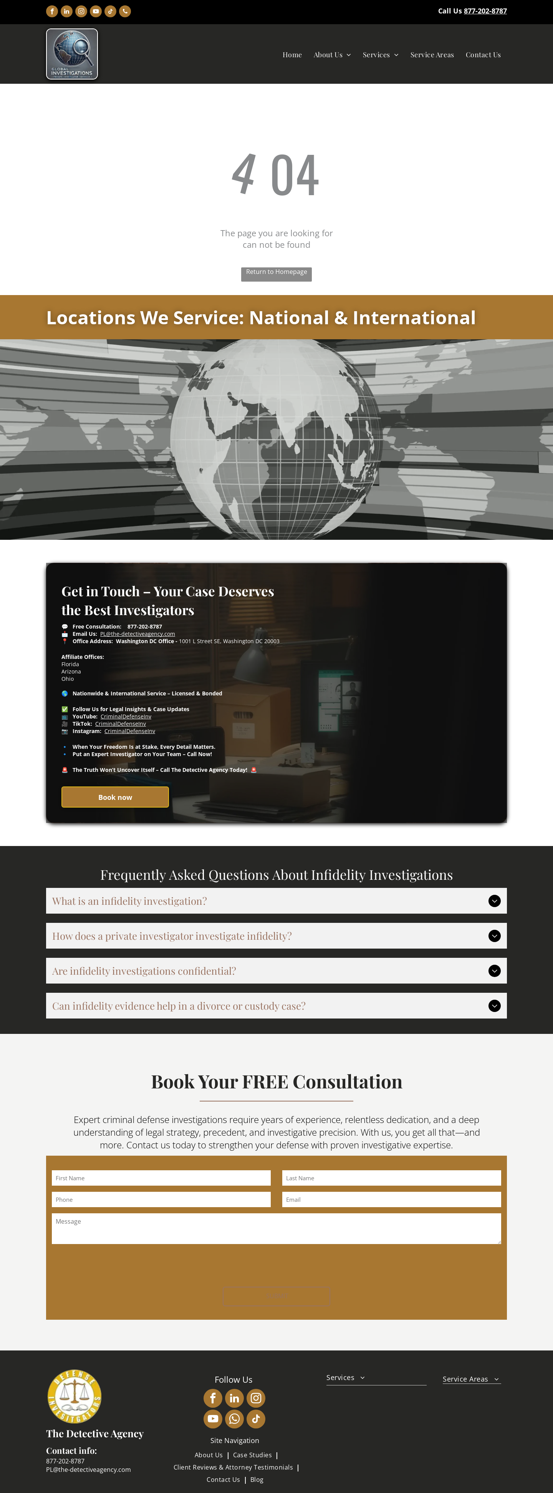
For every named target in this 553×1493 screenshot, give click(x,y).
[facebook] (52, 12)
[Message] (276, 1228)
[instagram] (81, 12)
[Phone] (161, 1199)
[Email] (391, 1199)
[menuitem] (292, 54)
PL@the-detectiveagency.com (137, 633)
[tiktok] (110, 12)
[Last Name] (391, 1178)
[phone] (125, 12)
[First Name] (161, 1178)
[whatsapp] (234, 1420)
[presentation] (110, 1264)
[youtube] (96, 12)
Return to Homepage (276, 271)
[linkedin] (67, 12)
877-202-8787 (485, 10)
